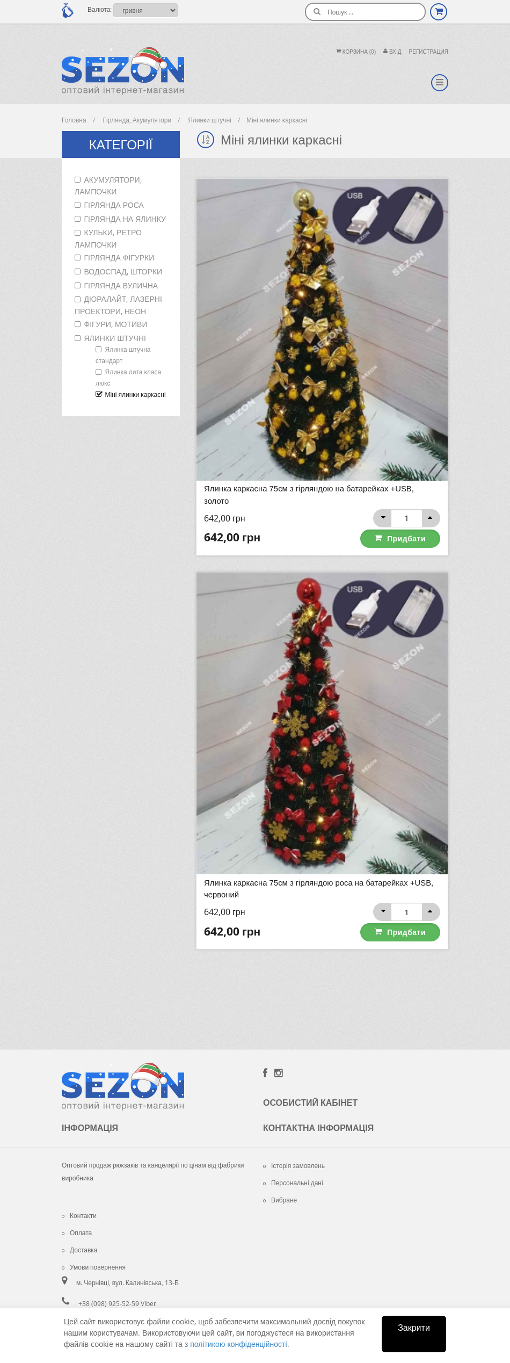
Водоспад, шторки (123, 271)
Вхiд (392, 51)
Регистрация (428, 51)
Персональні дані (293, 1182)
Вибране (280, 1199)
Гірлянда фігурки (119, 257)
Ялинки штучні (115, 338)
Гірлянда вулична (121, 285)
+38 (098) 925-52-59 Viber (117, 1303)
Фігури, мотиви (116, 324)
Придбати (407, 538)
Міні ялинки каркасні (135, 394)
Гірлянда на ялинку (125, 219)
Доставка (80, 1249)
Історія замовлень (294, 1165)
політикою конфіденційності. (239, 1344)
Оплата (77, 1232)
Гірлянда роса (114, 205)
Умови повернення (94, 1266)
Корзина (356, 51)
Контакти (79, 1214)
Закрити (414, 1327)
